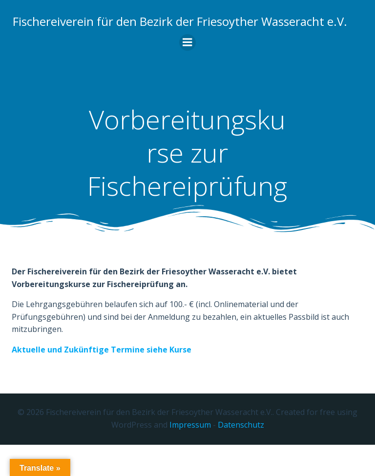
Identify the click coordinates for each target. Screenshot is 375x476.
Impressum (190, 457)
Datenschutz (241, 457)
